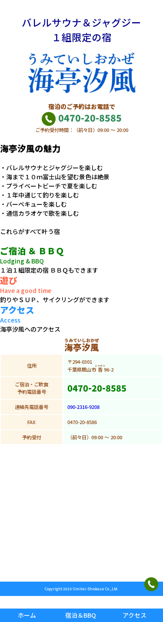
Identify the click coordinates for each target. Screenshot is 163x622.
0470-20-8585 (81, 117)
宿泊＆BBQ (80, 615)
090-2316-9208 (83, 406)
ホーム (27, 615)
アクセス (134, 615)
